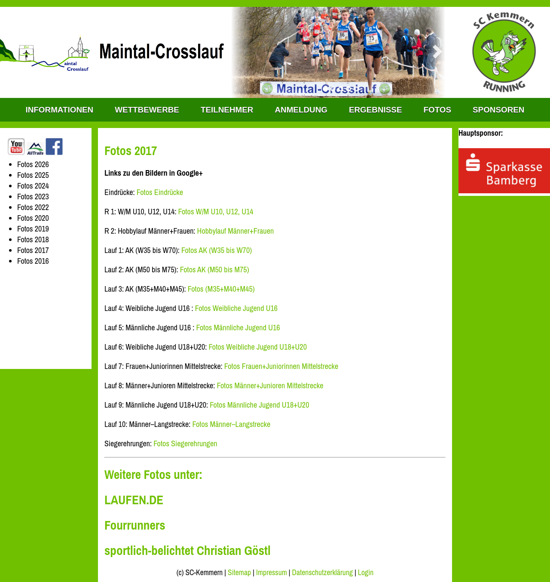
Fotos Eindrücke (160, 192)
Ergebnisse (375, 109)
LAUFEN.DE (133, 499)
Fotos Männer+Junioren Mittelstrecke (270, 385)
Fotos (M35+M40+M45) (221, 288)
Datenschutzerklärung (322, 572)
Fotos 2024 (33, 185)
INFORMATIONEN (60, 109)
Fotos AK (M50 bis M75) (214, 269)
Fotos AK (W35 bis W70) (216, 250)
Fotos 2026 (33, 164)
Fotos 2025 (33, 175)
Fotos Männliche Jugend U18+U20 (259, 404)
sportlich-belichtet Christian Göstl (187, 550)
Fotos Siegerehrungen (185, 443)
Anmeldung (301, 109)
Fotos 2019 (33, 228)
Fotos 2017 (33, 250)
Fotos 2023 (33, 196)
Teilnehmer (227, 109)
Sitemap (239, 572)
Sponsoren (498, 109)
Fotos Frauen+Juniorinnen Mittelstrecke (281, 366)
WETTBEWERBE (147, 109)
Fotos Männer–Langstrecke (231, 424)
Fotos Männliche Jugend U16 (238, 327)
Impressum (271, 572)
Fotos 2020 (33, 218)
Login (365, 572)
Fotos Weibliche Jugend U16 (236, 308)
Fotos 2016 (33, 261)
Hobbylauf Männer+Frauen (235, 230)
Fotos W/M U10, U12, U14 (216, 211)
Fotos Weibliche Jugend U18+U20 (257, 346)
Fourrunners (134, 525)
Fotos (437, 109)
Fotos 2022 (33, 207)
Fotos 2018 (33, 239)
